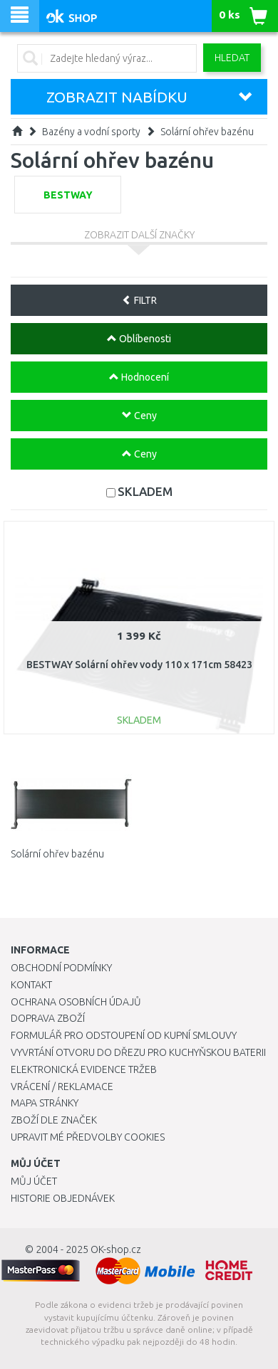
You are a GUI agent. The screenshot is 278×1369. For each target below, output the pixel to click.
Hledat (232, 57)
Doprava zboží (48, 1018)
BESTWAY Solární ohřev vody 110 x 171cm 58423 (139, 664)
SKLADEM (145, 491)
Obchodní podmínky (61, 967)
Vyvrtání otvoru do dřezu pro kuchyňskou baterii (138, 1052)
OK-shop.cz (116, 1249)
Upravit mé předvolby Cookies (88, 1137)
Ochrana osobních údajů (76, 1002)
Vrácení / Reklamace (62, 1086)
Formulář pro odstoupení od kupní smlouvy (124, 1035)
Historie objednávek (63, 1198)
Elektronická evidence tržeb (84, 1069)
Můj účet (34, 1181)
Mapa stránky (44, 1103)
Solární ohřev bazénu (207, 131)
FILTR (139, 300)
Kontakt (31, 984)
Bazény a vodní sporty (91, 131)
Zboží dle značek (54, 1120)
